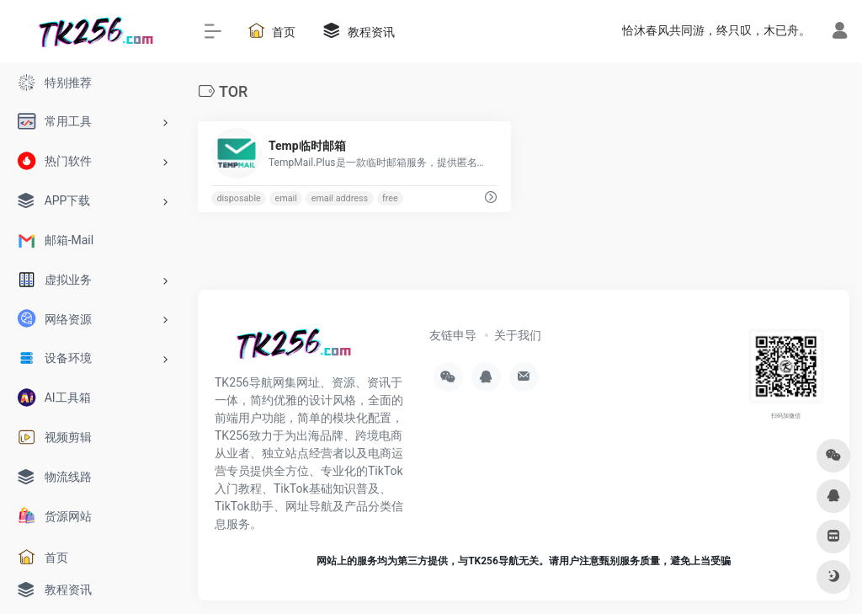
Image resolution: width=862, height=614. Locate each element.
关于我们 (517, 335)
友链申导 (452, 335)
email (286, 198)
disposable (238, 198)
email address (339, 198)
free (390, 198)
